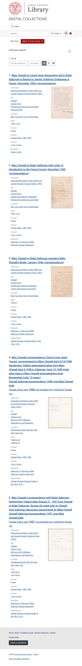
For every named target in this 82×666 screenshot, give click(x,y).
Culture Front (16, 104)
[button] (32, 41)
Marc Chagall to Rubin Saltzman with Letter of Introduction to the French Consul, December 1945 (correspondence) (37, 169)
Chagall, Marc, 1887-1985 (21, 138)
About (17, 633)
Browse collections (41, 633)
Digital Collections (28, 19)
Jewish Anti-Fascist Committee (23, 289)
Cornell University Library (23, 654)
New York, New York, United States (24, 117)
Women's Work (17, 110)
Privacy (35, 654)
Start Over (14, 41)
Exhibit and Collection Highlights (24, 197)
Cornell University (15, 8)
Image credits (14, 637)
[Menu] (15, 26)
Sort (18, 63)
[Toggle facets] (69, 51)
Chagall (14, 101)
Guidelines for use (26, 633)
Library (38, 8)
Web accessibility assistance (19, 659)
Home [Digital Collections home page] (11, 633)
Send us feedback (18, 643)
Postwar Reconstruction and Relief (25, 107)
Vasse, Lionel (16, 152)
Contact (53, 633)
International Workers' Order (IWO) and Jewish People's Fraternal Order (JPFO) (24, 404)
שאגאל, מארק (16, 145)
